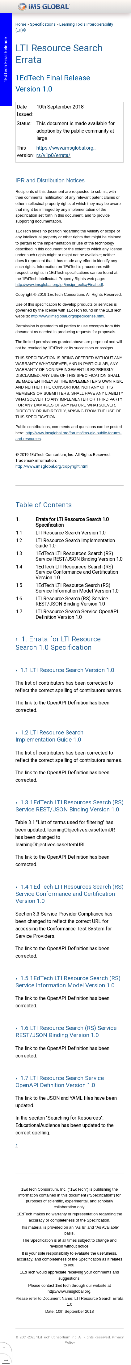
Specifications (43, 24)
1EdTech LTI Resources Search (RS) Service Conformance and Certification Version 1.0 (76, 572)
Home (20, 24)
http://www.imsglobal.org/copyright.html (51, 466)
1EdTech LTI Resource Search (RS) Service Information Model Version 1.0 (77, 588)
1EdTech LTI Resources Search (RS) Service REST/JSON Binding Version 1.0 (79, 556)
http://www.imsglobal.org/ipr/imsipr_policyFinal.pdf (59, 284)
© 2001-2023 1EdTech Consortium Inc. (46, 1337)
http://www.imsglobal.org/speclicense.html (67, 316)
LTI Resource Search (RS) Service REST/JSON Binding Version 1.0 (71, 601)
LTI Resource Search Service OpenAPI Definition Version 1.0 (76, 614)
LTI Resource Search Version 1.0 (70, 533)
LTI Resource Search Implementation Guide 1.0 (75, 543)
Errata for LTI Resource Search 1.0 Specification (72, 522)
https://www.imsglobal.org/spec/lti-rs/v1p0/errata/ (66, 151)
